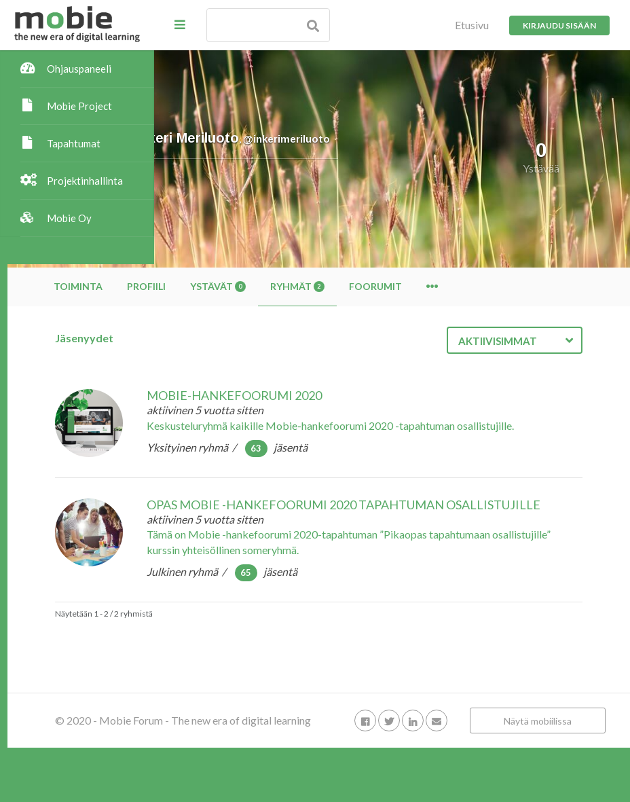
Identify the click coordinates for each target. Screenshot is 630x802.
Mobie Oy (69, 218)
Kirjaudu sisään (559, 25)
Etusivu (472, 24)
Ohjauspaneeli (79, 68)
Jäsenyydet (231, 337)
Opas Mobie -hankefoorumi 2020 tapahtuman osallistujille (398, 525)
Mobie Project (79, 106)
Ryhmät (444, 286)
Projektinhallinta (85, 181)
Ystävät (364, 286)
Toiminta (224, 286)
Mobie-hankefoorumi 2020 (380, 395)
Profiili (293, 286)
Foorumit (522, 286)
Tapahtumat (73, 143)
